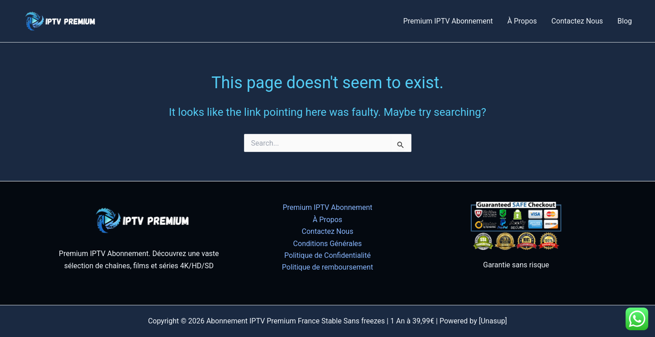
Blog (624, 21)
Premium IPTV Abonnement (448, 21)
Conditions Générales (327, 243)
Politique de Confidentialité (327, 255)
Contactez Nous (577, 21)
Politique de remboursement (327, 267)
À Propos (522, 21)
